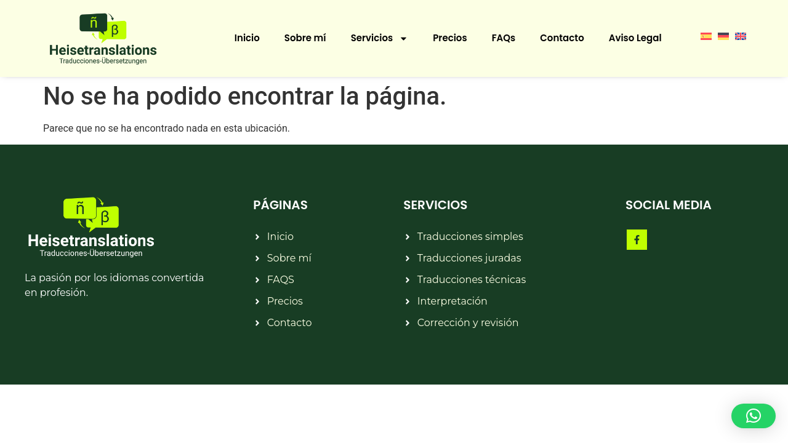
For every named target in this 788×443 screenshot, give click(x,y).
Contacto (562, 37)
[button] (753, 416)
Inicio (247, 37)
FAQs (504, 37)
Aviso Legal (635, 37)
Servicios (380, 38)
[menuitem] (706, 36)
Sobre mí (305, 37)
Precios (450, 37)
